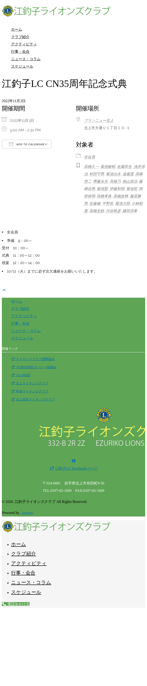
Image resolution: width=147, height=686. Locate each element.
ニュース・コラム (26, 59)
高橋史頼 (96, 211)
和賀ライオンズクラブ (29, 391)
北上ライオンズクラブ (29, 383)
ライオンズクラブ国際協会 (33, 359)
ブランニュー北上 (99, 120)
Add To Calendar (26, 144)
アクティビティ (24, 44)
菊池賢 (102, 189)
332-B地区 (20, 375)
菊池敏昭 (107, 166)
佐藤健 (94, 203)
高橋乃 (115, 181)
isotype (27, 513)
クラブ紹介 (20, 37)
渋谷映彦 (113, 211)
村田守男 (96, 174)
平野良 (107, 203)
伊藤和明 (117, 189)
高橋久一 (91, 166)
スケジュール (22, 66)
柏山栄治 (130, 181)
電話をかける (16, 604)
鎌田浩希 (130, 211)
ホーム (16, 29)
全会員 (89, 157)
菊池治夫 (113, 174)
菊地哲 (131, 189)
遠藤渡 (128, 174)
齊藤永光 (100, 181)
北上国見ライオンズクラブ (33, 399)
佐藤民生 (124, 166)
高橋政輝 (120, 196)
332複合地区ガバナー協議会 (33, 367)
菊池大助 (122, 203)
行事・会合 (20, 51)
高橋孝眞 (104, 196)
